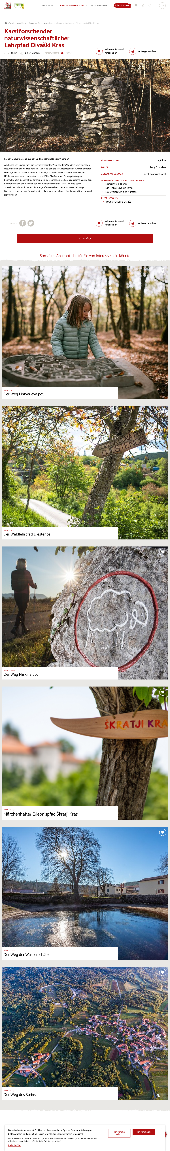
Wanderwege (43, 23)
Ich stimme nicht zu (119, 1133)
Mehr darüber (14, 1145)
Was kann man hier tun (18, 23)
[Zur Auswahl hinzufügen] (112, 51)
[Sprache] (161, 7)
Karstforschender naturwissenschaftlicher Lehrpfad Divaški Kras (74, 23)
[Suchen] (148, 7)
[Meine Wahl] (135, 7)
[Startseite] (9, 7)
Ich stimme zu (143, 1132)
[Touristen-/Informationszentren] (141, 7)
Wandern (32, 23)
